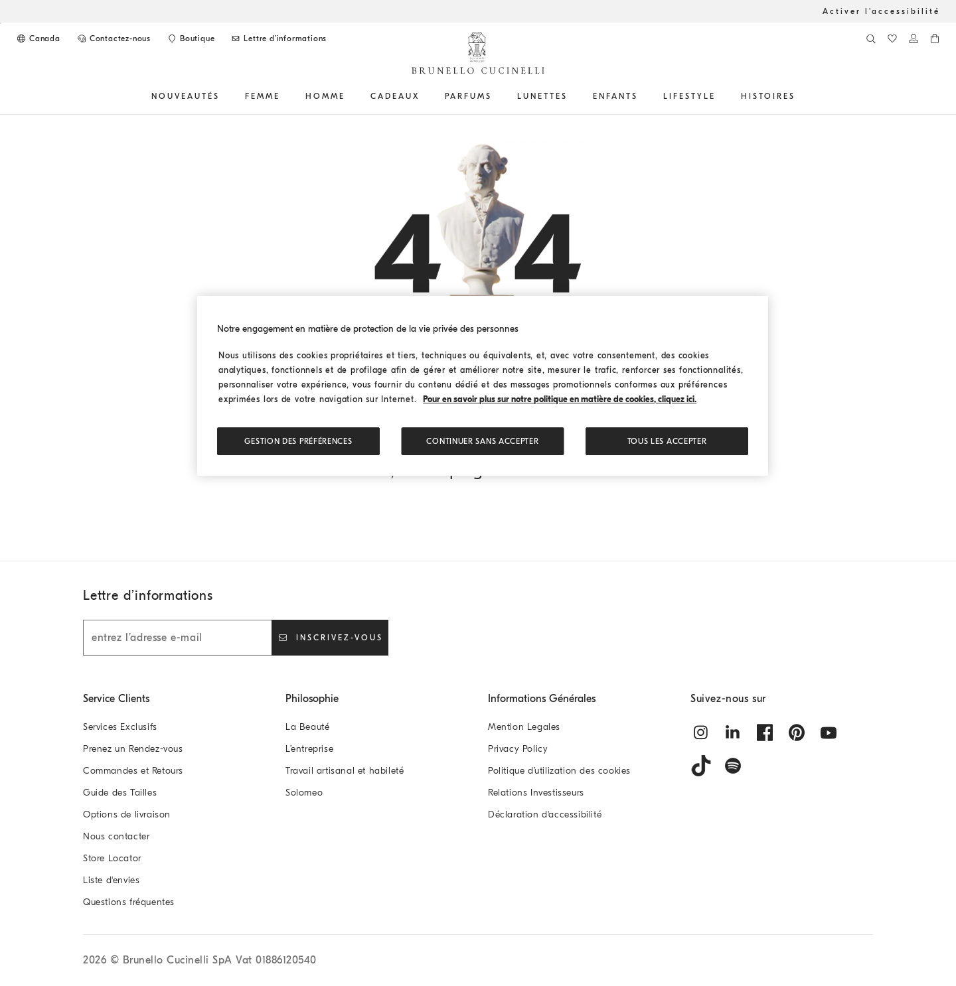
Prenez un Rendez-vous (133, 748)
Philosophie (312, 699)
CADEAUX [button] (395, 96)
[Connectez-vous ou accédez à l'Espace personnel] (913, 38)
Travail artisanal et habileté (344, 770)
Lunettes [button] (542, 96)
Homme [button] (325, 96)
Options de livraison (127, 814)
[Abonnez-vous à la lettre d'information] (278, 38)
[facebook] (764, 732)
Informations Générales (542, 699)
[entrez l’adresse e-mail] (177, 638)
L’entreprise (309, 748)
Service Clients (116, 699)
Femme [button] (262, 96)
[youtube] (828, 732)
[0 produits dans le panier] (934, 38)
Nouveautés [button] (185, 96)
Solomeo (304, 792)
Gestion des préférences (298, 441)
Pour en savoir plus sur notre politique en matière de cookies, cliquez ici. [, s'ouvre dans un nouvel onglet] (559, 399)
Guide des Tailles (120, 792)
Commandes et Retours (133, 770)
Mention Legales (524, 727)
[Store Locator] (190, 38)
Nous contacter (116, 836)
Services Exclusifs (120, 727)
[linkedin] (733, 732)
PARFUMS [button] (468, 96)
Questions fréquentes (129, 902)
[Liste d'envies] (892, 38)
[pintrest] (796, 732)
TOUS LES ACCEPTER (667, 441)
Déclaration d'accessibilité (544, 814)
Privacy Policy (518, 748)
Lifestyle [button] (689, 96)
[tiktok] (701, 765)
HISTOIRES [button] (768, 96)
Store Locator (112, 858)
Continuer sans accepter (482, 441)
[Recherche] (871, 38)
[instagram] (701, 732)
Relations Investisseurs (536, 792)
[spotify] (733, 765)
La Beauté (307, 727)
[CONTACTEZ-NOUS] (113, 38)
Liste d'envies (111, 880)
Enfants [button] (615, 96)
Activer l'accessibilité (881, 11)
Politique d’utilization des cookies (559, 770)
